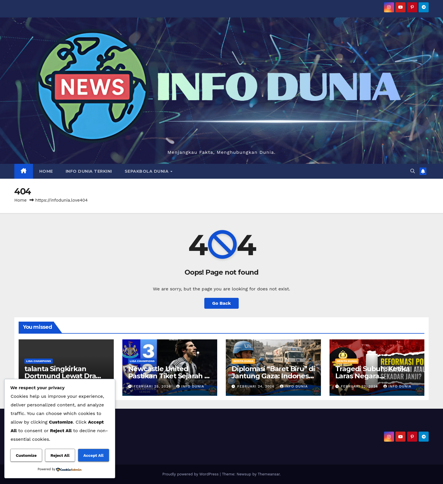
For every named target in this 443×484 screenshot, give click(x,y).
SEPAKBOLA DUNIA (147, 171)
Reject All (59, 455)
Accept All (93, 455)
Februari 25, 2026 (153, 386)
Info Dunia (190, 386)
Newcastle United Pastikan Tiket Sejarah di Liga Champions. (169, 376)
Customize (26, 455)
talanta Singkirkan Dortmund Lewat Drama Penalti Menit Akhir (65, 376)
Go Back (221, 303)
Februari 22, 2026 (360, 386)
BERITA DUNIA (243, 361)
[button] (412, 171)
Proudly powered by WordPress (191, 474)
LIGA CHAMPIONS (38, 361)
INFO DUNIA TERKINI (89, 171)
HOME (46, 171)
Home (20, 200)
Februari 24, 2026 (256, 386)
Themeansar (269, 474)
